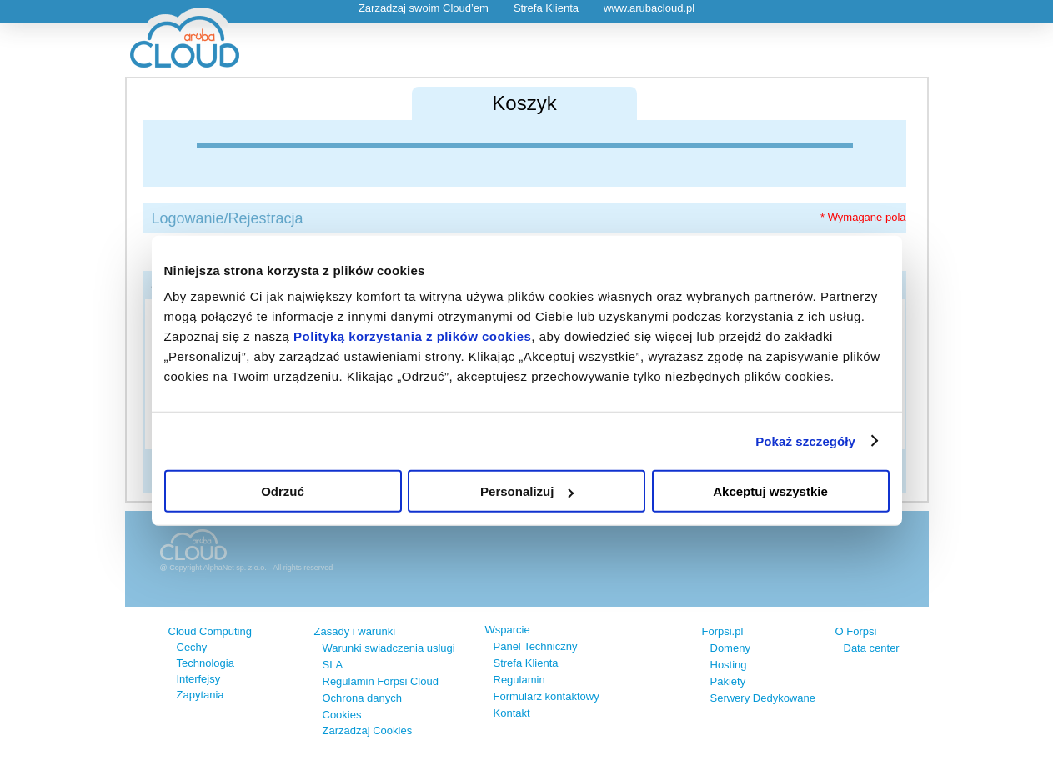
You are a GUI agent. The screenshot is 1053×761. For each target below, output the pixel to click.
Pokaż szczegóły (805, 440)
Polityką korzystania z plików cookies (412, 336)
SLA (333, 664)
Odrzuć (282, 491)
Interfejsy (199, 679)
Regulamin (519, 679)
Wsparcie (507, 629)
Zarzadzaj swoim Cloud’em (424, 8)
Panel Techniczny (536, 646)
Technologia (205, 663)
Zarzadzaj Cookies (368, 730)
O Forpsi (856, 631)
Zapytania (200, 694)
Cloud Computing (210, 631)
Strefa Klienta (546, 8)
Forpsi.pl (723, 631)
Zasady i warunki (355, 631)
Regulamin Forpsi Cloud (381, 681)
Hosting (728, 664)
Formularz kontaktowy (546, 696)
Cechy (192, 647)
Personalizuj (527, 491)
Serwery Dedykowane (762, 698)
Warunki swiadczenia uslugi (389, 648)
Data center (872, 648)
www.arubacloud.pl (649, 8)
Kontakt (512, 713)
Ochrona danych (362, 698)
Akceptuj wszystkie (770, 491)
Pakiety (728, 681)
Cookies (342, 714)
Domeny (730, 648)
